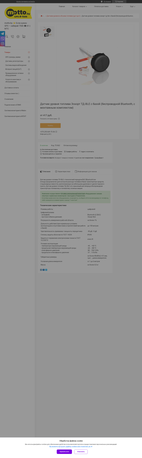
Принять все (64, 451)
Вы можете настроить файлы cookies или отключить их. (70, 446)
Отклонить (81, 451)
